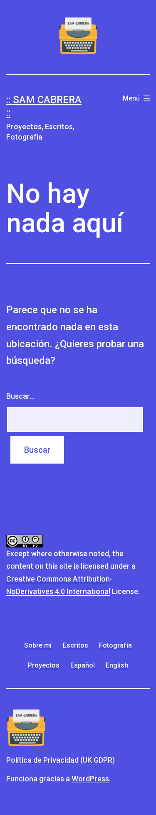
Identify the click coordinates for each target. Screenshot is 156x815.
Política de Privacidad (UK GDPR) (60, 760)
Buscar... (20, 396)
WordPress (90, 778)
